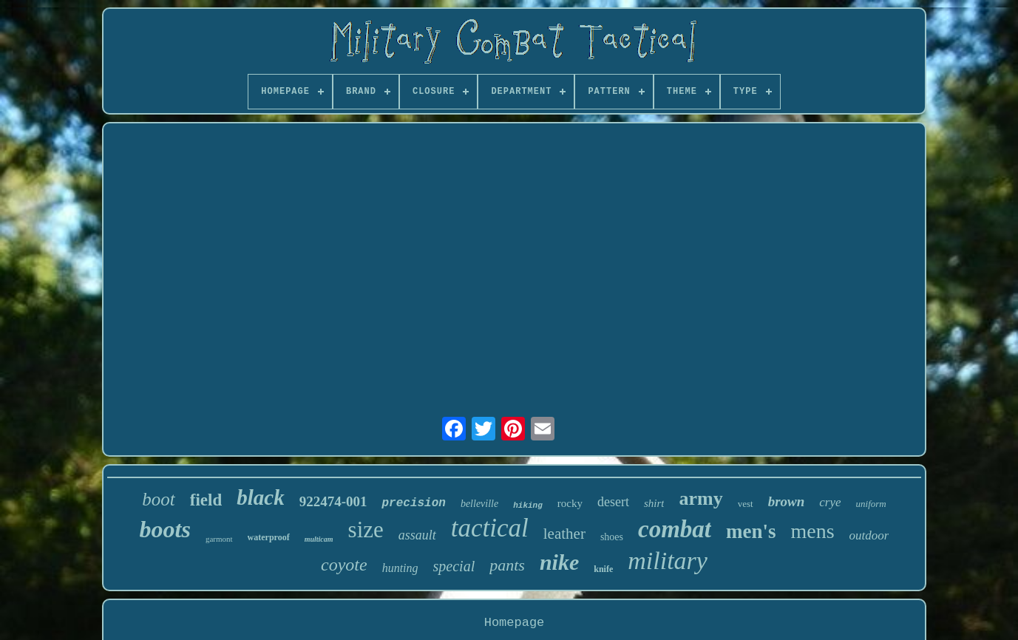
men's (751, 531)
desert (613, 501)
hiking (528, 505)
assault (417, 535)
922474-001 (333, 501)
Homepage (514, 623)
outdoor (869, 535)
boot (158, 499)
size (366, 529)
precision (413, 503)
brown (786, 501)
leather (564, 533)
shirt (654, 503)
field (206, 500)
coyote (344, 564)
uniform (871, 503)
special (454, 566)
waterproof (269, 537)
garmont (219, 538)
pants (507, 565)
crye (830, 502)
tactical (490, 528)
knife (603, 569)
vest (745, 503)
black (260, 497)
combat (674, 529)
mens (812, 531)
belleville (479, 503)
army (700, 498)
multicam (319, 539)
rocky (570, 503)
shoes (611, 536)
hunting (400, 568)
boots (165, 529)
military (667, 560)
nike (559, 562)
